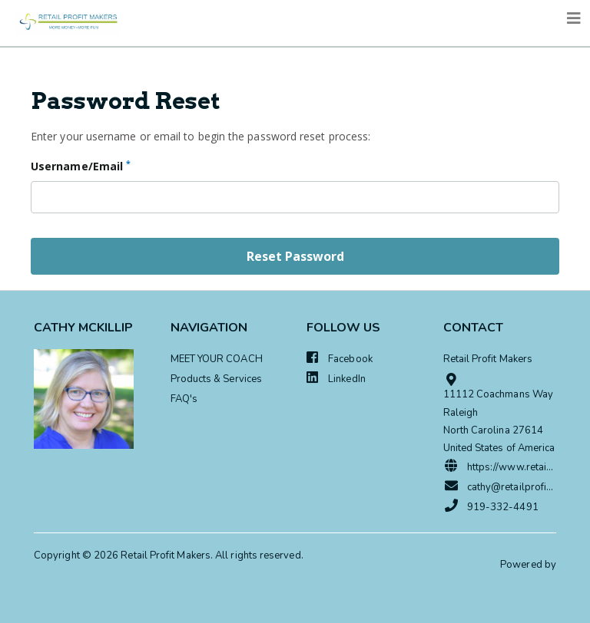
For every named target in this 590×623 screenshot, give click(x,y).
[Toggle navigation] (574, 19)
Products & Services (217, 379)
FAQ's (184, 399)
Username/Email (81, 165)
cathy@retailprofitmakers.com (500, 486)
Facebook (340, 358)
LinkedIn (336, 378)
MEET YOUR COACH (217, 359)
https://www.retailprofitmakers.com (500, 466)
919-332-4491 (491, 506)
